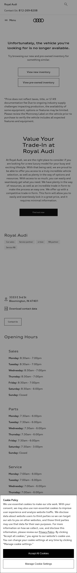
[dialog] (38, 534)
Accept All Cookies (38, 553)
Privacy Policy (46, 532)
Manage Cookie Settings (38, 564)
